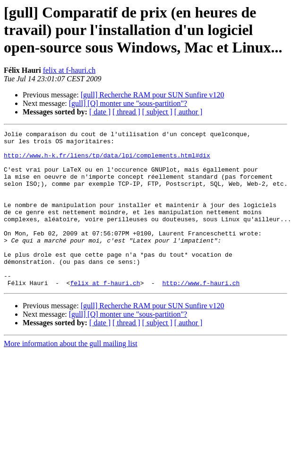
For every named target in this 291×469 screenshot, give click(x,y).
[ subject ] (157, 112)
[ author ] (188, 112)
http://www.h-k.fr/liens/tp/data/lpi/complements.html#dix (107, 160)
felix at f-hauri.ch (69, 70)
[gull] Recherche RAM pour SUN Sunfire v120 (152, 95)
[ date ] (100, 112)
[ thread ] (126, 112)
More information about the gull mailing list (70, 375)
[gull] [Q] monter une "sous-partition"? (128, 103)
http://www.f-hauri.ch (201, 314)
